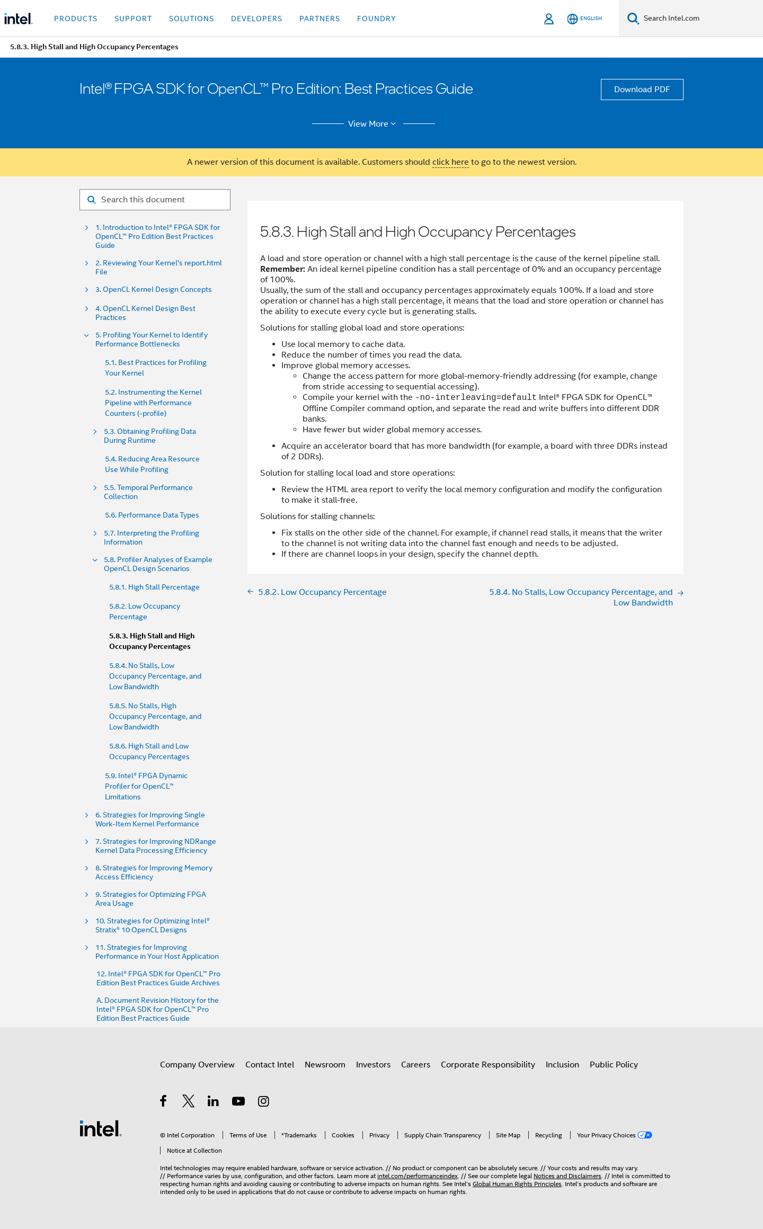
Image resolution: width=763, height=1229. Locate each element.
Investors (373, 1064)
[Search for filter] (154, 199)
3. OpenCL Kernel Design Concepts (153, 289)
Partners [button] (319, 18)
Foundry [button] (376, 18)
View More (374, 124)
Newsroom (325, 1064)
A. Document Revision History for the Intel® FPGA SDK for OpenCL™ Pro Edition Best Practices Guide (157, 1009)
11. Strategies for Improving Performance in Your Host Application (157, 952)
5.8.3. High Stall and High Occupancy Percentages (151, 641)
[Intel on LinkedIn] (214, 1102)
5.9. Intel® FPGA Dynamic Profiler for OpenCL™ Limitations (146, 786)
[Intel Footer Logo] (100, 1128)
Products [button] (75, 18)
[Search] (633, 18)
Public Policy (614, 1064)
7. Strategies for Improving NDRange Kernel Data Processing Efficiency (155, 846)
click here (450, 162)
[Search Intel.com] (701, 18)
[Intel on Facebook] (164, 1102)
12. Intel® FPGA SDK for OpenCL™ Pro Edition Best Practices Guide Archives (158, 978)
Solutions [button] (191, 18)
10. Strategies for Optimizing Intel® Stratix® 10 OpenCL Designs (152, 925)
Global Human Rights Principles (517, 1184)
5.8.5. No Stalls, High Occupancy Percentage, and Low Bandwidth (155, 716)
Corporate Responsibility (488, 1064)
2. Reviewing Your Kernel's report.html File (158, 268)
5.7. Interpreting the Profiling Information (151, 538)
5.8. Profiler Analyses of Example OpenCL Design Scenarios (158, 564)
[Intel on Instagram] (264, 1102)
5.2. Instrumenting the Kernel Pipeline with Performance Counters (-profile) (153, 402)
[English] (584, 19)
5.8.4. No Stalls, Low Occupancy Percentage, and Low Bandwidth (155, 676)
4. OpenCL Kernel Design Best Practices (145, 313)
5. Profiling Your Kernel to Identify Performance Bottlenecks (151, 340)
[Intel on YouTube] (239, 1102)
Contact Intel (269, 1064)
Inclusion (562, 1064)
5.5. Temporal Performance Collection (148, 492)
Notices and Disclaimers (567, 1176)
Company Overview (197, 1064)
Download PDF (642, 89)
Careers (415, 1064)
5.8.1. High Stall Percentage (154, 587)
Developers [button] (256, 18)
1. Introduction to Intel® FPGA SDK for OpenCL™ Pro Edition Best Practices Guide (157, 236)
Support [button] (133, 18)
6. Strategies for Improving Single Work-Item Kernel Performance (150, 820)
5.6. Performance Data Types (152, 515)
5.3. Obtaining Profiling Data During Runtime (150, 436)
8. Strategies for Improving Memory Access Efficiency (153, 872)
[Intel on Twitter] (189, 1102)
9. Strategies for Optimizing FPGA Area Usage (150, 899)
